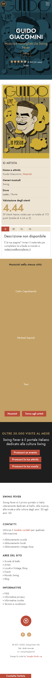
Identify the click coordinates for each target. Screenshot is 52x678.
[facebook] (23, 634)
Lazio (6, 194)
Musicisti (10, 43)
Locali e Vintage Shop (16, 568)
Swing (26, 53)
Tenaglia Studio (34, 656)
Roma (14, 194)
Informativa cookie (13, 600)
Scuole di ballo (12, 561)
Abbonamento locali (14, 543)
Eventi (7, 572)
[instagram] (29, 634)
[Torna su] (26, 621)
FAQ (6, 593)
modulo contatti (22, 530)
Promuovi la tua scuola (25, 466)
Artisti (7, 565)
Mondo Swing (11, 575)
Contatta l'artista (15, 676)
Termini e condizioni (15, 604)
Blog (6, 579)
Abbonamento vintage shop (18, 547)
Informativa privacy (14, 597)
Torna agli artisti (34, 414)
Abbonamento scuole (15, 539)
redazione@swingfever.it (17, 249)
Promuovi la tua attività (25, 459)
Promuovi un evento (25, 452)
